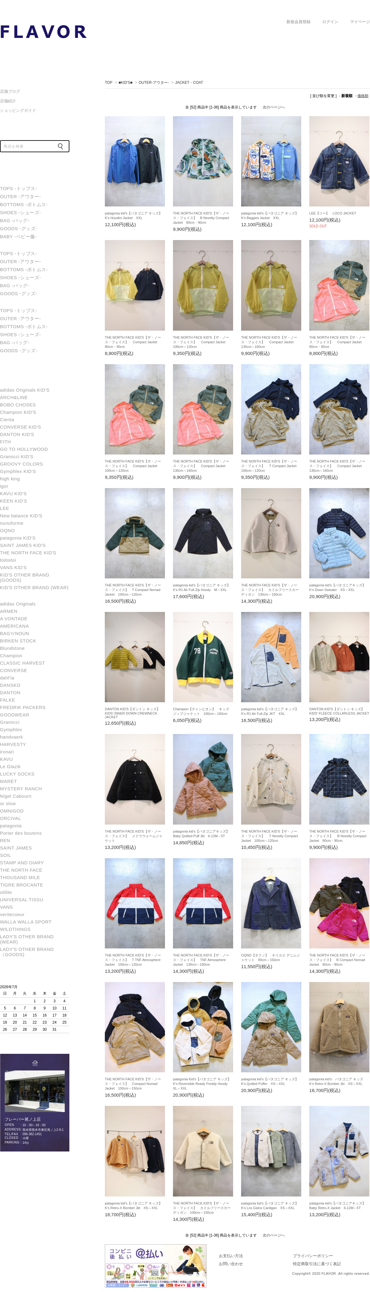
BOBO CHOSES (18, 404)
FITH (5, 441)
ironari (7, 751)
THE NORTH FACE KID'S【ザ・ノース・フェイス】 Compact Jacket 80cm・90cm (133, 342)
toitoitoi (8, 560)
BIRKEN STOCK (18, 640)
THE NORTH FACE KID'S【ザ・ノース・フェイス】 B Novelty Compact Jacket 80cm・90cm (201, 217)
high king (10, 478)
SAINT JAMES (16, 847)
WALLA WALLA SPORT (25, 921)
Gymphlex (11, 729)
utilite (6, 892)
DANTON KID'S (17, 434)
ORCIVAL (10, 818)
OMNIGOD (12, 810)
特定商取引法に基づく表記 (317, 1263)
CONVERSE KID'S (20, 427)
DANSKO (10, 685)
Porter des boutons (21, 833)
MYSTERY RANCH (21, 788)
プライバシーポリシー (313, 1255)
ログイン (330, 22)
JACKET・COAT (43, 31)
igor (4, 486)
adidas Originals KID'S (25, 390)
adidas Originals (18, 603)
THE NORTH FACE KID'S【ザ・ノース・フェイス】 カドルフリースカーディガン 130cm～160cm (270, 589)
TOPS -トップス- (18, 188)
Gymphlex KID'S (18, 471)
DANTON (10, 692)
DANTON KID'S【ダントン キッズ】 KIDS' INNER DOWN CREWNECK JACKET (134, 713)
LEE (4, 508)
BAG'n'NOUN (14, 633)
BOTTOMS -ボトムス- (24, 204)
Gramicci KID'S (16, 456)
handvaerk (11, 737)
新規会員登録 (298, 22)
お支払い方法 (231, 1255)
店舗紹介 (8, 101)
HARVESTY (13, 744)
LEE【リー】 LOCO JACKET (332, 213)
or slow (8, 803)
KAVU (6, 759)
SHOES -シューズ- (20, 212)
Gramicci (9, 722)
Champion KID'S (18, 412)
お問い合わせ (231, 1263)
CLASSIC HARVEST (22, 663)
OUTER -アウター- (20, 196)
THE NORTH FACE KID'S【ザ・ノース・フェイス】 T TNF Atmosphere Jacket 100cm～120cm (133, 959)
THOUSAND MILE (20, 877)
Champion (11, 655)
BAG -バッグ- (14, 220)
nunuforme (11, 523)
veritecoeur (12, 914)
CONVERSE (13, 670)
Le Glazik (10, 766)
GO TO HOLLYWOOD (24, 449)
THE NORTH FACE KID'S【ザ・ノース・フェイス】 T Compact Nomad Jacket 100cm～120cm (133, 589)
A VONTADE (13, 618)
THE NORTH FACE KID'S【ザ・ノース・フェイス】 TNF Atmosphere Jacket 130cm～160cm (201, 959)
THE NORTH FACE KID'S (28, 552)
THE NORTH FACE (21, 870)
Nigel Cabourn (15, 796)
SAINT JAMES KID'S (23, 545)
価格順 (362, 96)
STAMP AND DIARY (22, 862)
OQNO (7, 530)
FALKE (7, 700)
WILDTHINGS (15, 929)
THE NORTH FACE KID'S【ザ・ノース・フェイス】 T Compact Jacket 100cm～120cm (270, 465)
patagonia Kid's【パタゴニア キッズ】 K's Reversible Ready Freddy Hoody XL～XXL (203, 1083)
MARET (8, 781)
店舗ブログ (10, 91)
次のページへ (274, 107)
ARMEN (9, 611)
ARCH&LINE (14, 397)
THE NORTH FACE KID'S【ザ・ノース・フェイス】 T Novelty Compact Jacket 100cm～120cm (269, 835)
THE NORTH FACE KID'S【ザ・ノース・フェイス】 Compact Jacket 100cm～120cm (201, 342)
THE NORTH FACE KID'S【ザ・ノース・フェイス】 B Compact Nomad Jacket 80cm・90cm (337, 959)
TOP (108, 82)
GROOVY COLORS (21, 464)
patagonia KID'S (17, 537)
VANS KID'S (13, 567)
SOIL (5, 855)
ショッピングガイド (18, 110)
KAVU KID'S (13, 493)
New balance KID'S (21, 515)
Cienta (7, 419)
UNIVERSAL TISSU (21, 899)
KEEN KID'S (13, 500)
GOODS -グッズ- (18, 228)
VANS (6, 907)
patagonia (11, 825)
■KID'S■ (126, 82)
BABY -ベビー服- (18, 236)
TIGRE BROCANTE (21, 884)
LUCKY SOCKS (17, 773)
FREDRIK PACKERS (23, 707)
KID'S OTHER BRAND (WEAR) (34, 587)
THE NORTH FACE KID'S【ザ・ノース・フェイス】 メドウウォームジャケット (133, 835)
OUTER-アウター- (154, 82)
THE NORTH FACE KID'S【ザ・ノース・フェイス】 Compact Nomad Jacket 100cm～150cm (133, 1083)
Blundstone (12, 648)
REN (5, 840)
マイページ (360, 22)
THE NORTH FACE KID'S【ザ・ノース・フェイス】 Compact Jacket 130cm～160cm (269, 342)
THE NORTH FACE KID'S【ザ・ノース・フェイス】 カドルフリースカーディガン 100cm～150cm (202, 1207)
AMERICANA (14, 626)
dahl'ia (7, 677)
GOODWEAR (14, 714)
